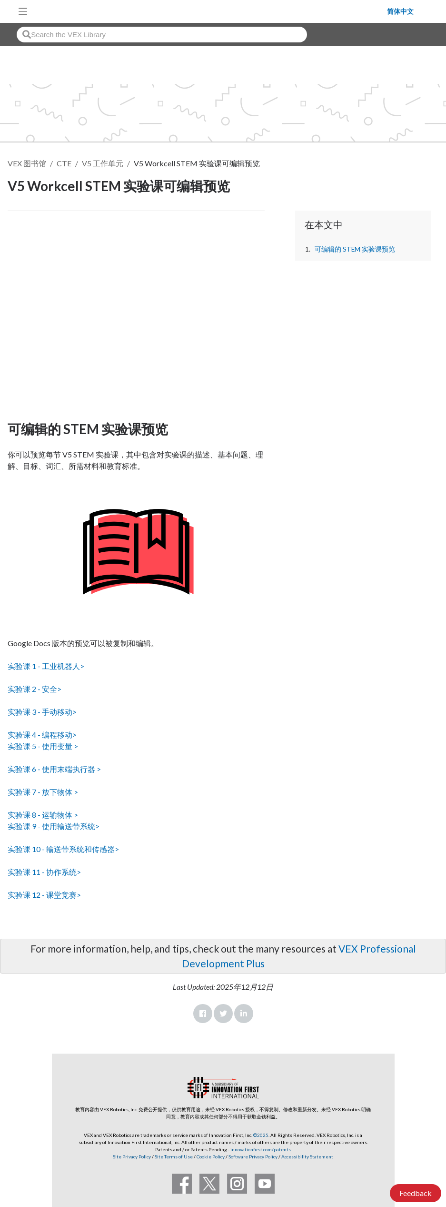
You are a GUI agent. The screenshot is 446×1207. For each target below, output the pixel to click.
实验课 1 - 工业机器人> (46, 665)
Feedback (415, 1192)
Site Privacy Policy (132, 1156)
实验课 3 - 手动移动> (42, 711)
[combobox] (162, 34)
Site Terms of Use (173, 1156)
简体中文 (400, 11)
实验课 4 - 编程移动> (42, 734)
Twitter (223, 1013)
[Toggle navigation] (22, 11)
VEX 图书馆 (27, 163)
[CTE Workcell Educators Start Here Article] (136, 313)
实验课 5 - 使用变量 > (43, 746)
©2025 (260, 1135)
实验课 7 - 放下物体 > (43, 791)
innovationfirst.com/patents (260, 1149)
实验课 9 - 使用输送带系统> (53, 826)
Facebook (202, 1013)
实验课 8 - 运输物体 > (43, 814)
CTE (64, 163)
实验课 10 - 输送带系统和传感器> (63, 848)
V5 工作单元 (102, 163)
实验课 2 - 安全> (34, 688)
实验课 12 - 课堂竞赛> (44, 894)
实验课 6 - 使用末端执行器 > (54, 768)
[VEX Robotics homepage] (210, 11)
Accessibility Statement (307, 1156)
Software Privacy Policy (253, 1156)
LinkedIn (243, 1013)
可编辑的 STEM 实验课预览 (355, 249)
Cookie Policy (211, 1156)
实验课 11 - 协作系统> (44, 871)
